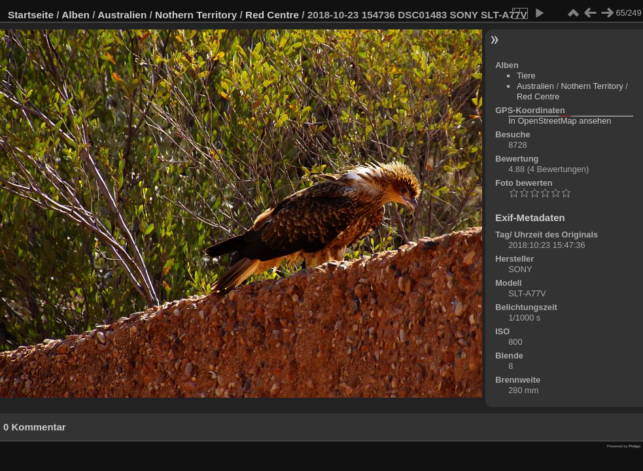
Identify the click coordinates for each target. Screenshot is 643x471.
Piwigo (634, 446)
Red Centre (272, 14)
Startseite (31, 14)
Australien (122, 14)
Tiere (526, 75)
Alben (75, 14)
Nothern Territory (196, 14)
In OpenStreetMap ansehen (559, 121)
